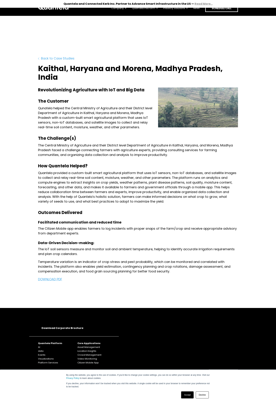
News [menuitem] (193, 18)
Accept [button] (187, 395)
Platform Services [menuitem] (48, 362)
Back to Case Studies (56, 58)
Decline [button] (202, 395)
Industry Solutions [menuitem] (171, 18)
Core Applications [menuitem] (89, 343)
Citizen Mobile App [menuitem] (88, 362)
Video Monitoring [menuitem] (87, 358)
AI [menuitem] (39, 347)
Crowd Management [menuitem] (89, 355)
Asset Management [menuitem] (88, 347)
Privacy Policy (72, 378)
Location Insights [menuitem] (86, 351)
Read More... (204, 4)
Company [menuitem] (114, 18)
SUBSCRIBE (223, 343)
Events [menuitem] (41, 355)
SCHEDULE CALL (220, 19)
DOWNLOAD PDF (50, 279)
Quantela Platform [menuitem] (140, 18)
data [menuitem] (40, 351)
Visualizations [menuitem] (46, 358)
